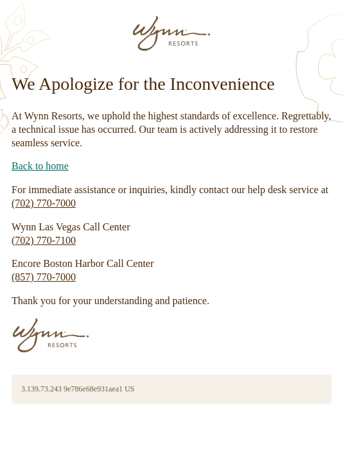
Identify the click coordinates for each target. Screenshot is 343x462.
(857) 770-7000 (44, 276)
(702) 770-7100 (44, 240)
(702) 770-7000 (44, 203)
